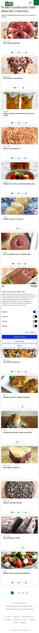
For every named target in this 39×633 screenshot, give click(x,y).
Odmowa (19, 345)
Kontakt (15, 622)
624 (23, 593)
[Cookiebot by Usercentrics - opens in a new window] (30, 286)
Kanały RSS (17, 619)
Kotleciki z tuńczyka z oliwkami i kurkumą (16, 397)
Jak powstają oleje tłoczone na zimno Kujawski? (19, 609)
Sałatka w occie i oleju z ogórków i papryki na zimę (19, 184)
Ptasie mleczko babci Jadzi (11, 43)
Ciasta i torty (6, 41)
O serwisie (8, 616)
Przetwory (6, 111)
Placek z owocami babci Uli (11, 149)
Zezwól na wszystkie (19, 336)
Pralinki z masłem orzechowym (13, 219)
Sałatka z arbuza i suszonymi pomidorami (16, 573)
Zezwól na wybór (19, 341)
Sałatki (5, 571)
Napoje (5, 252)
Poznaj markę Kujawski (19, 603)
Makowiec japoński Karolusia (12, 503)
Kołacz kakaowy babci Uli (11, 467)
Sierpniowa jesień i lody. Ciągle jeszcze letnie (17, 432)
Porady (25, 619)
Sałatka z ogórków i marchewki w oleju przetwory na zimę (18, 114)
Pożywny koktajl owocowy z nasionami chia (16, 254)
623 (19, 593)
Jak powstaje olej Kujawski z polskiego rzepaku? (19, 606)
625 (27, 593)
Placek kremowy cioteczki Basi (13, 78)
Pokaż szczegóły (29, 332)
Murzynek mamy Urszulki (11, 538)
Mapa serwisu (8, 619)
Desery (5, 217)
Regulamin (16, 616)
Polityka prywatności (28, 616)
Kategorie (32, 619)
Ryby (4, 395)
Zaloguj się (23, 622)
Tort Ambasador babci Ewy (11, 362)
